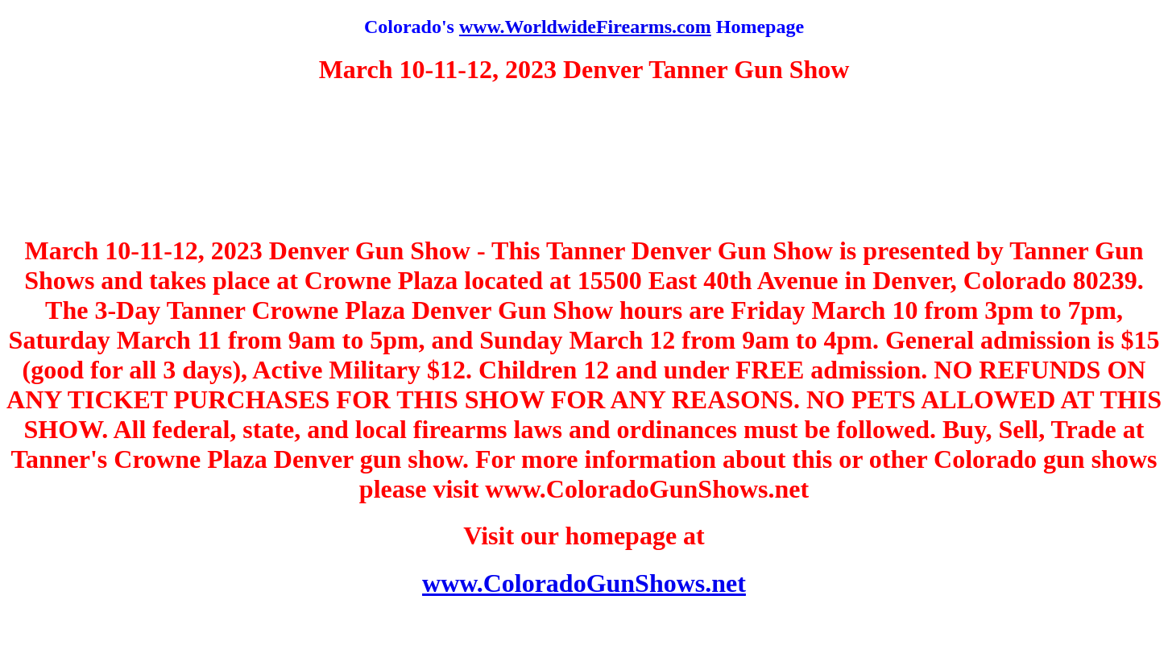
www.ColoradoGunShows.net (584, 583)
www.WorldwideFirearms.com (585, 26)
